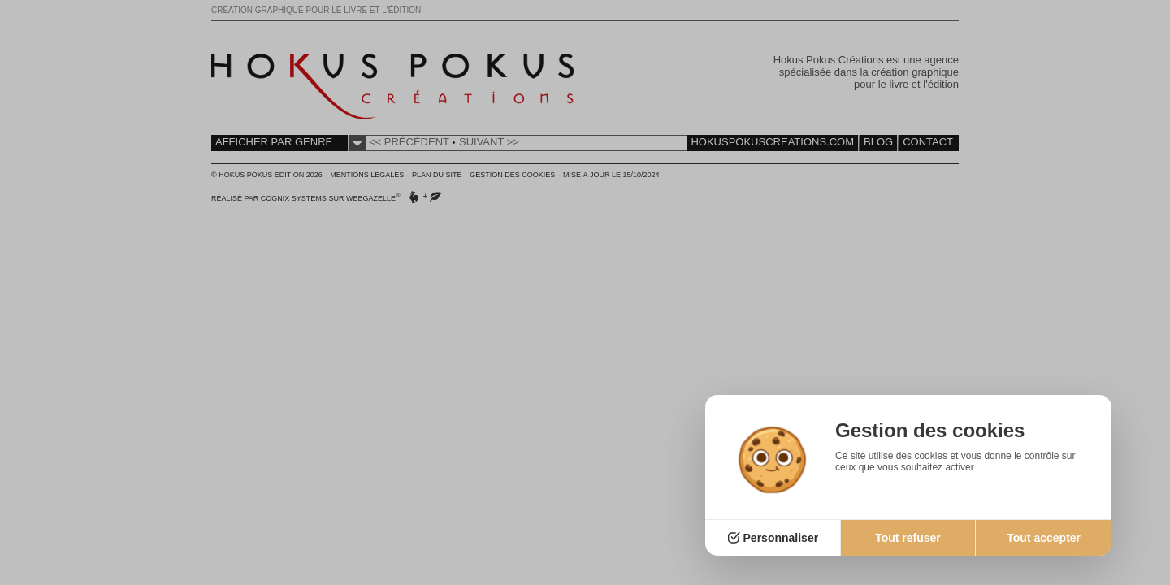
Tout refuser (908, 537)
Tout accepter (1044, 537)
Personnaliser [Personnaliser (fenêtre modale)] (781, 537)
